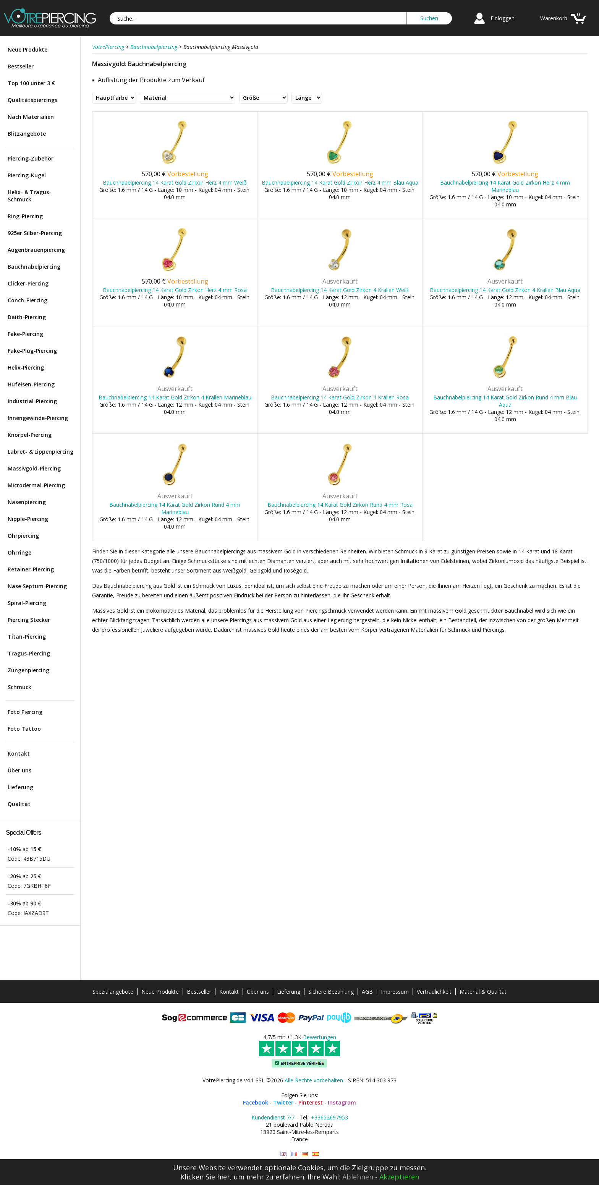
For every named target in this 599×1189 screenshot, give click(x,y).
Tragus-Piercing (29, 653)
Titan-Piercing (27, 636)
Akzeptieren (399, 1176)
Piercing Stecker (29, 619)
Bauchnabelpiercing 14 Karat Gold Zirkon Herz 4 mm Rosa (175, 290)
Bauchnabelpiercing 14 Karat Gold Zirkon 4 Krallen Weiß (340, 290)
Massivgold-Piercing (34, 468)
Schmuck (19, 687)
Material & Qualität (483, 991)
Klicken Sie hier (205, 1176)
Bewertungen (319, 1037)
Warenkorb (553, 18)
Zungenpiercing (28, 670)
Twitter (283, 1102)
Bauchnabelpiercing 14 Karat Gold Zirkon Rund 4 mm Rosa (340, 504)
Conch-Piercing (27, 300)
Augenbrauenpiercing (36, 249)
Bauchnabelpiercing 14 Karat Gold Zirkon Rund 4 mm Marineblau (174, 508)
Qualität (19, 804)
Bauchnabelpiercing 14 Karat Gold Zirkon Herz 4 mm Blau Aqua (340, 182)
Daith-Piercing (27, 317)
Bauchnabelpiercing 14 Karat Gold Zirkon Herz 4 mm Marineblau (505, 186)
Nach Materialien (31, 116)
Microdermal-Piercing (36, 485)
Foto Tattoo (24, 728)
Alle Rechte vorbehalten (314, 1080)
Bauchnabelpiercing (34, 266)
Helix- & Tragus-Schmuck (29, 195)
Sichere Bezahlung (331, 991)
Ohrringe (19, 552)
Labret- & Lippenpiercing (40, 451)
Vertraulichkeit (434, 991)
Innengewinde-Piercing (38, 418)
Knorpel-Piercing (30, 434)
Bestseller (21, 66)
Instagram (342, 1102)
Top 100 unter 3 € (31, 83)
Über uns (19, 770)
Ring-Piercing (25, 216)
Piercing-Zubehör (30, 158)
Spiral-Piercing (27, 603)
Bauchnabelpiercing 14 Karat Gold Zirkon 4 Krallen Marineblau (175, 397)
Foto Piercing (25, 711)
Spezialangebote (112, 991)
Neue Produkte (27, 49)
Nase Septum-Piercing (37, 586)
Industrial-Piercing (32, 401)
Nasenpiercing (27, 502)
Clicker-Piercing (28, 283)
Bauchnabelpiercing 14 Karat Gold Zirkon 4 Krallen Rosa (340, 397)
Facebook (255, 1102)
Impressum (395, 991)
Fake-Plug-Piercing (32, 350)
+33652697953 (329, 1117)
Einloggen (503, 18)
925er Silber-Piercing (35, 233)
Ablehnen (357, 1176)
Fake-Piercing (25, 333)
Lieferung (20, 787)
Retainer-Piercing (31, 569)
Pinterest (310, 1102)
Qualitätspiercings (32, 100)
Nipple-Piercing (28, 518)
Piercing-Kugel (27, 175)
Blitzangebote (27, 133)
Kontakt (19, 753)
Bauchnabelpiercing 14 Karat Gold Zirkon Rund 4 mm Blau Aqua (505, 401)
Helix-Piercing (26, 367)
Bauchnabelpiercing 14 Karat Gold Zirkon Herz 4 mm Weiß (175, 182)
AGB (367, 991)
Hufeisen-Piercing (31, 384)
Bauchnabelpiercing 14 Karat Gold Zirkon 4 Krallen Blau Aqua (505, 290)
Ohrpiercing (23, 535)
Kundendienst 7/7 (273, 1117)
